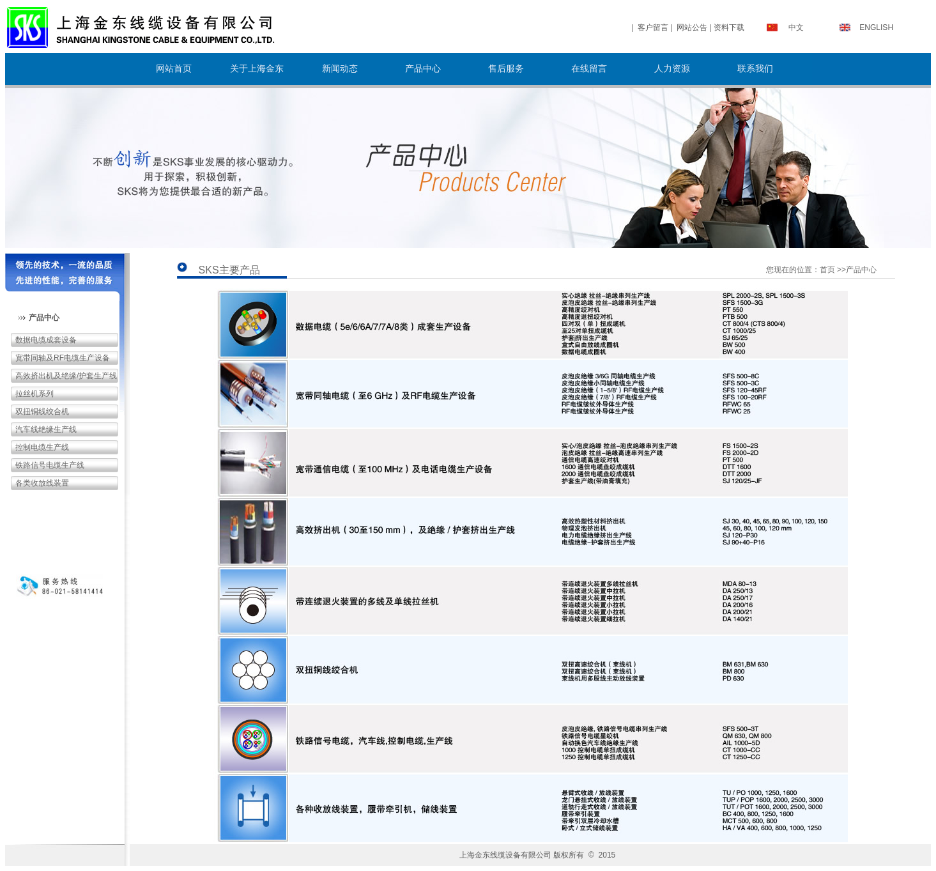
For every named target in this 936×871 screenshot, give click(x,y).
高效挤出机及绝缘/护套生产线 (66, 375)
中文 (796, 27)
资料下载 (729, 27)
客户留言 (653, 27)
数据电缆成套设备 (46, 339)
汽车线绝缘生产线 (46, 429)
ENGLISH (876, 27)
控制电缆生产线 (42, 447)
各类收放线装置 (42, 483)
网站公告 (692, 27)
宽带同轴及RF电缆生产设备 (62, 357)
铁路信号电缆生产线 (49, 465)
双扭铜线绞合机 (42, 411)
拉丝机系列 (34, 393)
